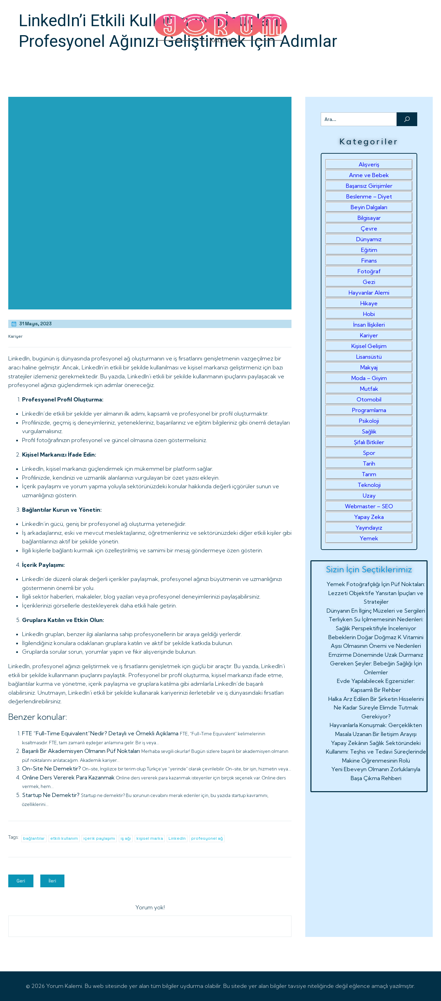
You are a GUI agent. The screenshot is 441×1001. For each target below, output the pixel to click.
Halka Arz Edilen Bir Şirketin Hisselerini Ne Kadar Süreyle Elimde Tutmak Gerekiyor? (376, 707)
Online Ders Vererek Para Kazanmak (68, 777)
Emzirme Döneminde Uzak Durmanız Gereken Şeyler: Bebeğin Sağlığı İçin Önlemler (376, 663)
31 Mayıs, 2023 (31, 323)
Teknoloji (369, 484)
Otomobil (369, 399)
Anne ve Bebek (369, 175)
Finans (369, 260)
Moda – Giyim (369, 378)
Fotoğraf (369, 271)
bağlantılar (34, 838)
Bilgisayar (369, 217)
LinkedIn (177, 838)
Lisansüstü (369, 356)
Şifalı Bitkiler (369, 442)
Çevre (369, 228)
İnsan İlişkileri (369, 324)
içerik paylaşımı (99, 838)
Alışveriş (369, 164)
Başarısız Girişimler (369, 185)
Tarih (369, 463)
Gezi (369, 281)
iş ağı (126, 838)
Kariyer (15, 336)
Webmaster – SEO (369, 506)
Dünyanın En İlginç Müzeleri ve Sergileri (376, 610)
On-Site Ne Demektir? (51, 768)
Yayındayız (369, 527)
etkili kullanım (64, 838)
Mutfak (369, 388)
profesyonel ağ (207, 838)
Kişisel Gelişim (369, 346)
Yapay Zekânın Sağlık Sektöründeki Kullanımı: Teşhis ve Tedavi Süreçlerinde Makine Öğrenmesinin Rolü (376, 751)
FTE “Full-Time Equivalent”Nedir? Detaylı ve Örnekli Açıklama (100, 733)
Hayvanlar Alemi (369, 292)
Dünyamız (369, 239)
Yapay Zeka (369, 516)
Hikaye (369, 303)
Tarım (369, 474)
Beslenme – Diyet (369, 196)
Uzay (369, 495)
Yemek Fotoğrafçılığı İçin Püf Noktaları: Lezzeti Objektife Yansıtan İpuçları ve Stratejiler (376, 593)
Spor (369, 452)
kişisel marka (149, 838)
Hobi (369, 313)
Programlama (369, 410)
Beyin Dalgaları (369, 207)
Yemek (369, 538)
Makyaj (369, 367)
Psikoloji (369, 420)
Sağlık (369, 431)
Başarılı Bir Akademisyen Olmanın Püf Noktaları (81, 750)
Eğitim (369, 249)
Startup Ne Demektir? (51, 794)
